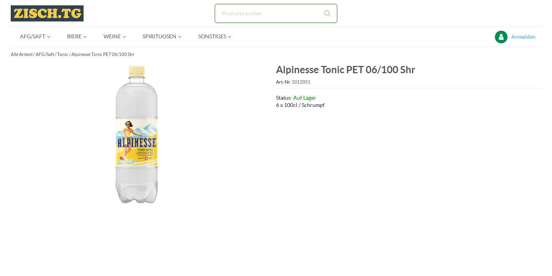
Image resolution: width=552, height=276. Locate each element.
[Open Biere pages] (88, 36)
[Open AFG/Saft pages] (51, 36)
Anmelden (523, 37)
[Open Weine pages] (127, 36)
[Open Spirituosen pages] (182, 36)
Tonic (62, 54)
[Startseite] (47, 13)
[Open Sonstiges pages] (232, 36)
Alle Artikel (22, 54)
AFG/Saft (45, 54)
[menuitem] (34, 36)
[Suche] (276, 13)
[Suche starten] (327, 13)
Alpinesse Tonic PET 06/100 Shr (103, 54)
